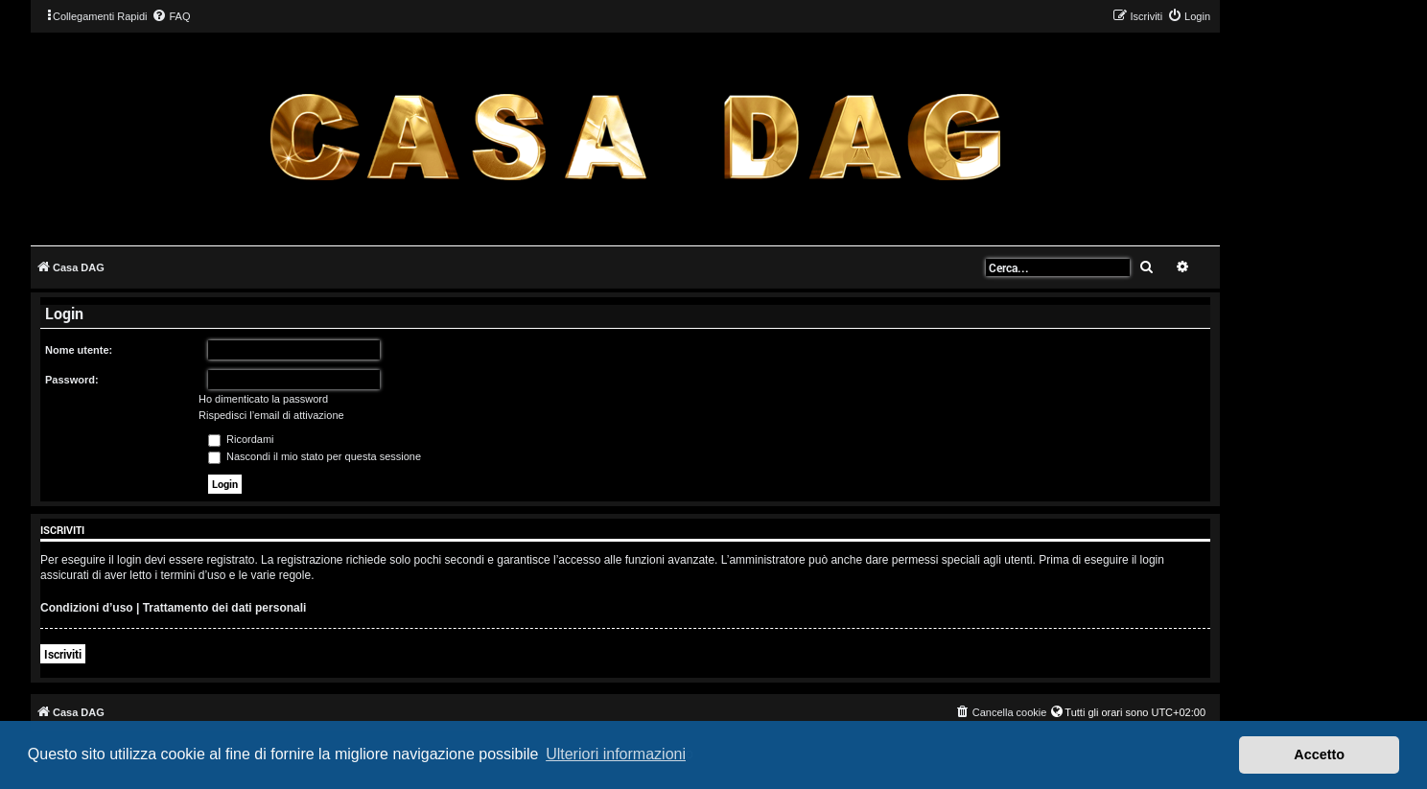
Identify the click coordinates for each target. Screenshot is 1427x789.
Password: (72, 379)
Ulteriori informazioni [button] (616, 754)
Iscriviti (63, 653)
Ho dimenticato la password (263, 399)
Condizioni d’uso (86, 608)
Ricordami (241, 439)
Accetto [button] (1319, 754)
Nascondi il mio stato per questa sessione (314, 456)
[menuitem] (171, 16)
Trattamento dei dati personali (225, 608)
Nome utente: (78, 350)
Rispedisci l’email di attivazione (271, 415)
